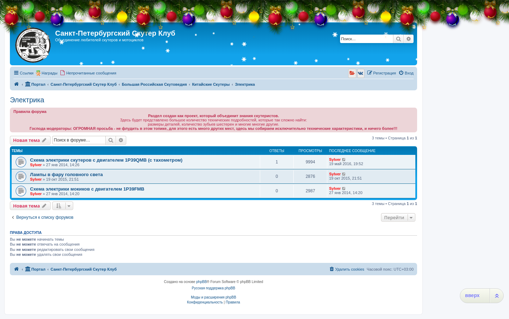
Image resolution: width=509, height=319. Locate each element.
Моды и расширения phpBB (213, 297)
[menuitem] (88, 73)
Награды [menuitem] (50, 73)
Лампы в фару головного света (66, 174)
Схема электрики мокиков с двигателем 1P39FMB (87, 189)
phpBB (201, 282)
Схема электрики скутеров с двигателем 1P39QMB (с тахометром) (106, 160)
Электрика (27, 100)
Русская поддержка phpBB (213, 288)
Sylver (36, 165)
